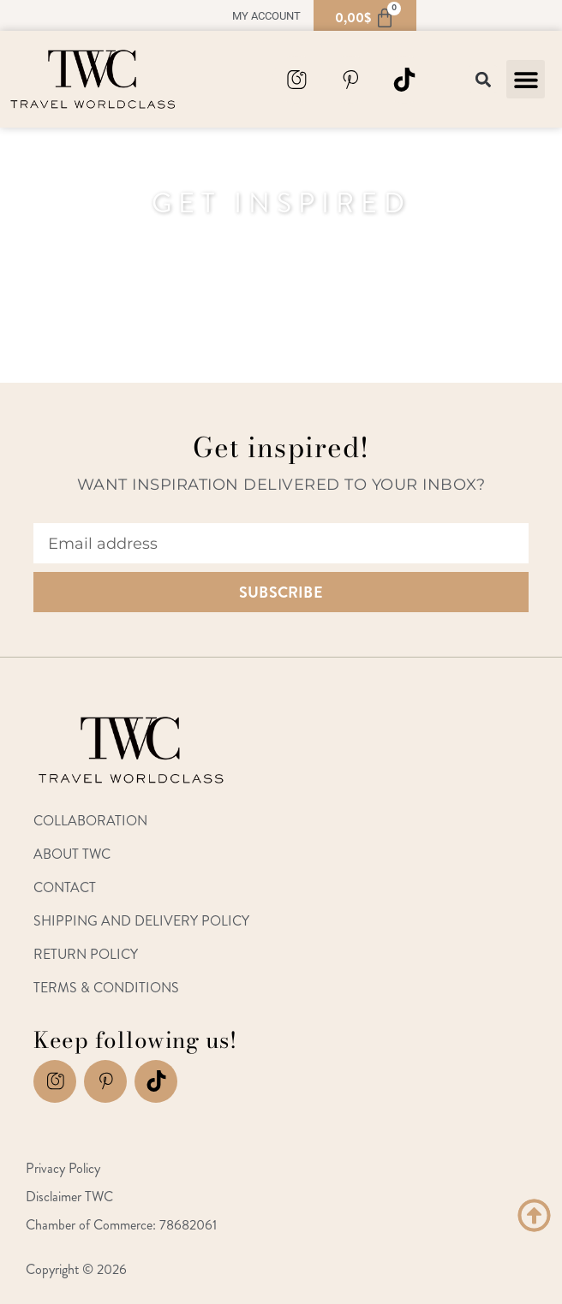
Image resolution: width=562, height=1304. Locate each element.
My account (266, 15)
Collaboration (90, 821)
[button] (525, 79)
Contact (64, 887)
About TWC (72, 854)
